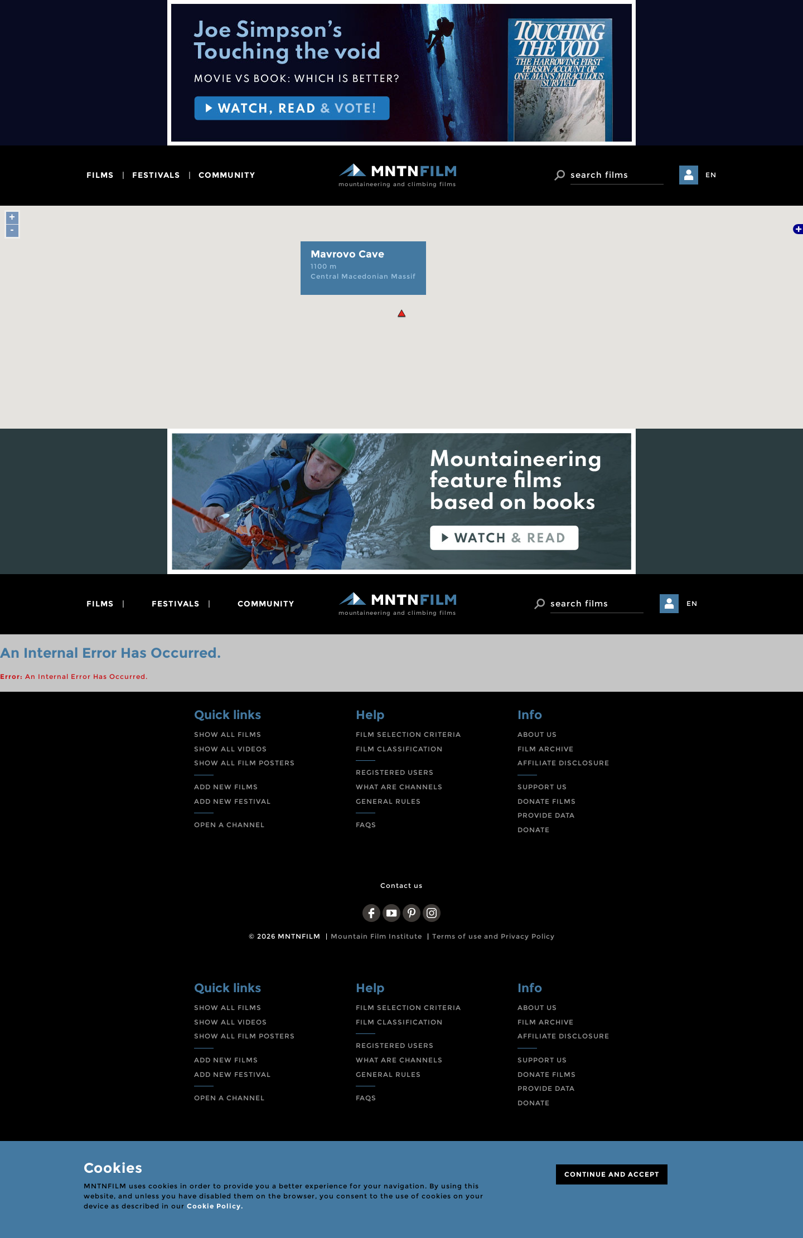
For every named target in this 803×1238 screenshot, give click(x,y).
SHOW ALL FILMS (228, 734)
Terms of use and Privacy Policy (493, 936)
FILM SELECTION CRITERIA (408, 734)
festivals (156, 175)
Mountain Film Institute (376, 936)
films (100, 175)
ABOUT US (537, 734)
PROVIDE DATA (546, 815)
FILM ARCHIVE (545, 749)
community (227, 175)
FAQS (366, 825)
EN (711, 175)
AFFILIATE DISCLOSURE (563, 763)
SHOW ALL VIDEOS (230, 749)
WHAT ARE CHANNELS (399, 787)
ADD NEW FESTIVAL (232, 801)
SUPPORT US (542, 787)
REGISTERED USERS (395, 772)
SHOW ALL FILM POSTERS (244, 763)
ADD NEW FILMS (226, 787)
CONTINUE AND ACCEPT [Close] (611, 1174)
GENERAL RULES (388, 801)
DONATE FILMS (546, 801)
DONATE (533, 830)
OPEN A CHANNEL (229, 825)
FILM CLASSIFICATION (399, 749)
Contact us (401, 885)
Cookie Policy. (215, 1206)
